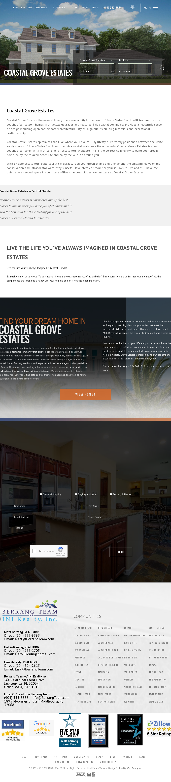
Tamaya (153, 665)
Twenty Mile (156, 694)
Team (74, 7)
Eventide (79, 679)
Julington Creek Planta (111, 657)
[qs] (135, 60)
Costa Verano (82, 650)
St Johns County (159, 657)
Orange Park (131, 657)
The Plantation (157, 679)
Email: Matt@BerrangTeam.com (29, 639)
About (99, 757)
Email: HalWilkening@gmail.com (30, 654)
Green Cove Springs (109, 635)
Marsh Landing (106, 687)
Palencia (128, 679)
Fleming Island (83, 701)
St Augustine (156, 650)
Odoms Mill (130, 643)
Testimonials (60, 7)
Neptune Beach (106, 701)
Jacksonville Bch (108, 650)
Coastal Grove (83, 635)
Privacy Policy (84, 762)
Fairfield (80, 687)
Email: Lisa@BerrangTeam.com (28, 669)
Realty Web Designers (130, 768)
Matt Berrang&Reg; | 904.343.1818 (114, 7)
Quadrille (129, 701)
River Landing (157, 628)
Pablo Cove (130, 665)
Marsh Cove (104, 679)
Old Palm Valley (132, 650)
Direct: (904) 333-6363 (22, 635)
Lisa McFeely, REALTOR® (21, 662)
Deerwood (80, 657)
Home (16, 7)
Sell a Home (60, 757)
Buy (23, 7)
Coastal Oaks (82, 643)
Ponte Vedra (131, 694)
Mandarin (103, 672)
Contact (85, 7)
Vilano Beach (156, 701)
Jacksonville (105, 643)
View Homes (85, 405)
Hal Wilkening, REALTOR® (21, 647)
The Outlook (156, 672)
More (95, 7)
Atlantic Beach (83, 628)
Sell (30, 7)
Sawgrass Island (158, 643)
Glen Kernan (105, 628)
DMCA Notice (62, 762)
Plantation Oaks (133, 687)
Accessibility (108, 762)
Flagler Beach (82, 694)
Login (142, 757)
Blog (112, 757)
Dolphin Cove (82, 665)
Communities (42, 7)
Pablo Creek (130, 672)
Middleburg (104, 694)
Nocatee (128, 628)
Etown (78, 672)
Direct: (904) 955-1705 (22, 650)
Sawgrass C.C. (157, 635)
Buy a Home (41, 757)
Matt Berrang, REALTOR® (21, 632)
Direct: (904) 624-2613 (22, 665)
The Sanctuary (157, 687)
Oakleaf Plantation (135, 635)
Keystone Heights (108, 665)
